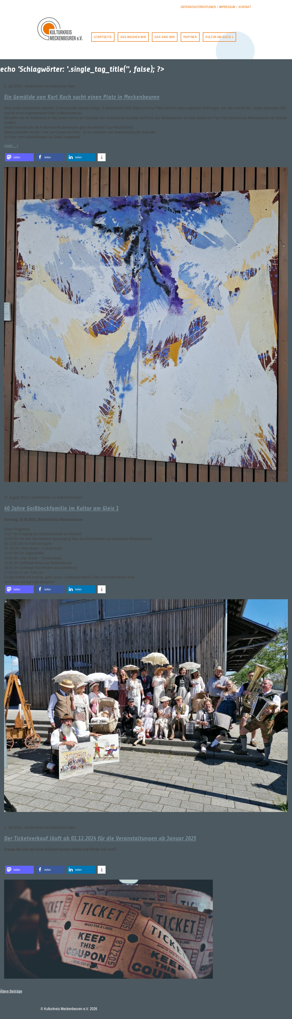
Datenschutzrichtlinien (198, 7)
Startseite (103, 37)
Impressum (227, 7)
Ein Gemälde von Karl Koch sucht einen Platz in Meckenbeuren (81, 96)
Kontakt (245, 7)
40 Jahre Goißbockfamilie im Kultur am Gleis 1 (61, 508)
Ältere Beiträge (11, 991)
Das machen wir (133, 37)
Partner (190, 37)
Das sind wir (165, 37)
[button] (19, 157)
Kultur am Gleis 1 (219, 37)
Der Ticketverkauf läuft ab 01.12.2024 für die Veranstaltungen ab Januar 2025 (100, 838)
